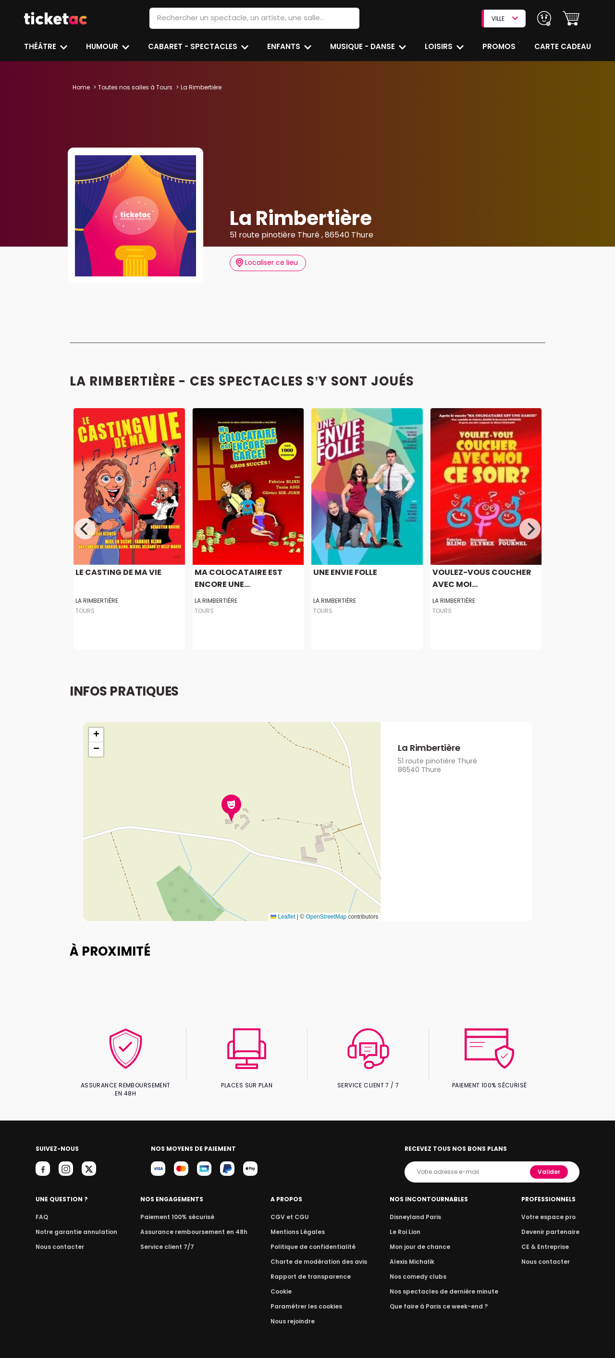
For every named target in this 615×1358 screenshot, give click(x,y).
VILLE (504, 18)
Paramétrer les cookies (306, 1299)
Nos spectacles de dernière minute (444, 1284)
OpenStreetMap (326, 916)
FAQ (41, 1209)
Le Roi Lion (408, 1224)
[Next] (530, 528)
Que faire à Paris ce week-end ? (439, 1299)
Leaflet (283, 916)
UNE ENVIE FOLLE (344, 572)
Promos (500, 46)
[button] (571, 18)
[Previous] (85, 528)
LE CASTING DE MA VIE (117, 572)
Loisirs (440, 46)
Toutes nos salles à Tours (134, 87)
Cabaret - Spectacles (193, 46)
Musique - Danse (363, 46)
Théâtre (40, 46)
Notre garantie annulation (74, 1224)
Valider (549, 1164)
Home (81, 87)
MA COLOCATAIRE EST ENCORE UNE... (237, 578)
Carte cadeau (563, 46)
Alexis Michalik (414, 1254)
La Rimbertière (96, 601)
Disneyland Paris (417, 1209)
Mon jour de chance (422, 1239)
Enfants (284, 46)
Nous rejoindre (294, 1313)
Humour (103, 46)
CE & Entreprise (547, 1239)
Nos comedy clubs (420, 1269)
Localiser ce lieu (267, 263)
